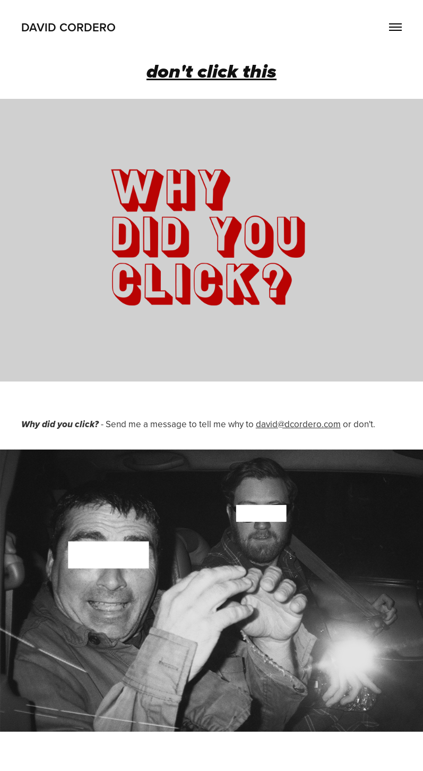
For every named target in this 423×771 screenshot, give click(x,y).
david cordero (68, 27)
